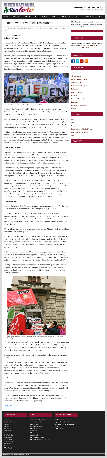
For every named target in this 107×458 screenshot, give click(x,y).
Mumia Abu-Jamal (34, 428)
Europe (29, 28)
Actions (13, 28)
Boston (6, 424)
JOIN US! (55, 17)
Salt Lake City (8, 441)
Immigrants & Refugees (79, 86)
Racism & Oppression (78, 105)
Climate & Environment (79, 79)
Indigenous (74, 89)
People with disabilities (78, 99)
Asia (72, 122)
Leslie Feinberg (34, 424)
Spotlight (56, 28)
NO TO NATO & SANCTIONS (92, 17)
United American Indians (36, 437)
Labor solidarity (76, 92)
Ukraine (62, 28)
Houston (7, 433)
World (7, 30)
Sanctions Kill (33, 435)
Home (6, 17)
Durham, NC (8, 431)
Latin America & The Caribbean (81, 129)
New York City (8, 435)
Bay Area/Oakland (9, 422)
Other (73, 136)
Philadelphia (8, 437)
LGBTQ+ (74, 95)
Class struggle (76, 76)
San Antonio (8, 444)
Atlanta (6, 420)
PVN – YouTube (34, 433)
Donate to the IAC (69, 17)
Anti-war (19, 28)
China (25, 28)
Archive (44, 17)
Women (73, 109)
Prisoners (74, 102)
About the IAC (30, 17)
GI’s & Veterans (76, 82)
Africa (73, 119)
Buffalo (6, 426)
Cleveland (7, 428)
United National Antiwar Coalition (39, 439)
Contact (16, 17)
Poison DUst (33, 431)
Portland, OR (8, 439)
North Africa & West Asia (79, 132)
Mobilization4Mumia (35, 426)
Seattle (6, 446)
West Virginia (8, 448)
